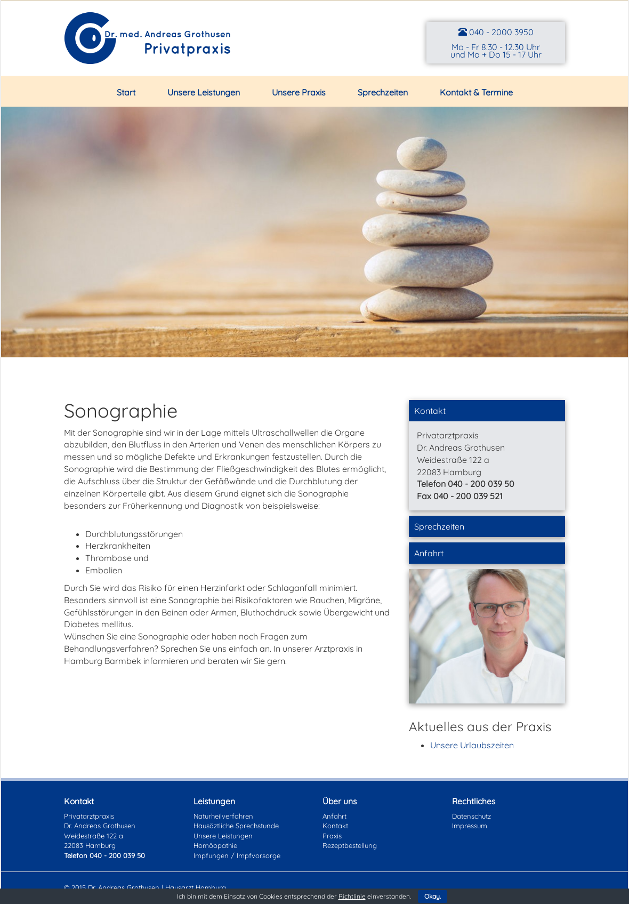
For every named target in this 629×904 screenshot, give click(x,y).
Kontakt (430, 410)
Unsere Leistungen (203, 92)
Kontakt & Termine (476, 92)
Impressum (469, 825)
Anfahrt (428, 553)
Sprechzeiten (383, 92)
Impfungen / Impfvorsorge (236, 855)
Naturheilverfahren (223, 816)
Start (126, 92)
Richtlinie (352, 896)
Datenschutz (471, 816)
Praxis (332, 835)
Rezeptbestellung (349, 845)
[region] (314, 232)
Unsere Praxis (299, 92)
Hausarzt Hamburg (195, 887)
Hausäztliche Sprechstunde (236, 825)
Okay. (432, 896)
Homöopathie (215, 845)
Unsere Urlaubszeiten (472, 745)
